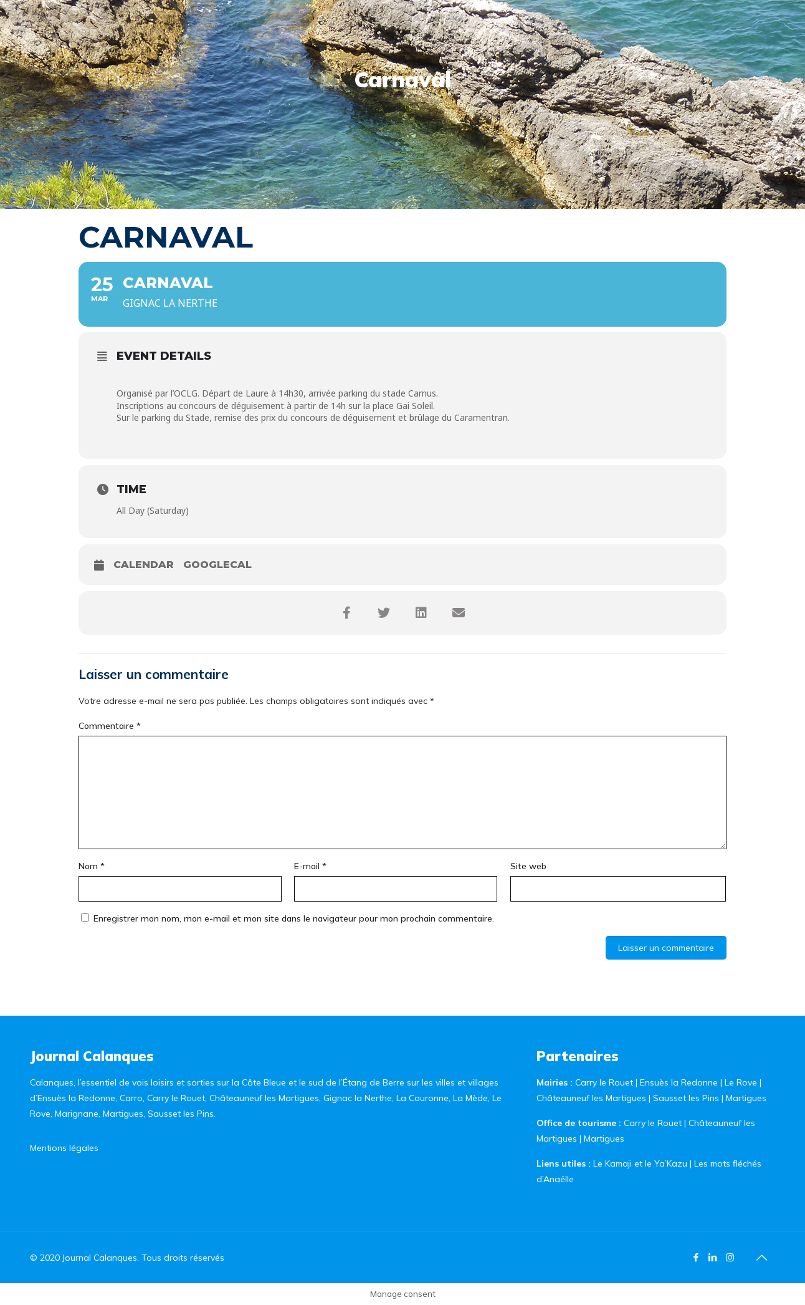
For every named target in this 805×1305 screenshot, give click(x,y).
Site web (528, 866)
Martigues (746, 1098)
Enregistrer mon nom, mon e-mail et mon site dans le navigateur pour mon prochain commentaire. (293, 918)
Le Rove (741, 1082)
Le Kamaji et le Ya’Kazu (640, 1163)
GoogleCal (217, 565)
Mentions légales (64, 1147)
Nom (92, 866)
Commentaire (110, 725)
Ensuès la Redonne (680, 1082)
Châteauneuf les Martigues (591, 1098)
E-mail (310, 866)
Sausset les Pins (686, 1098)
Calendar (143, 565)
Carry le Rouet (604, 1082)
